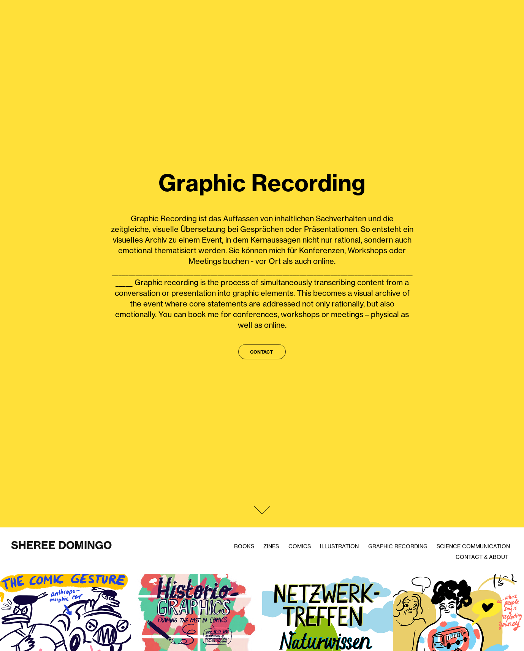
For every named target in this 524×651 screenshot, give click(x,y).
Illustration (339, 546)
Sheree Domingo (61, 545)
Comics (299, 546)
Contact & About (482, 557)
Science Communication (473, 546)
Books (244, 546)
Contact (262, 352)
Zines (271, 546)
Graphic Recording (397, 546)
